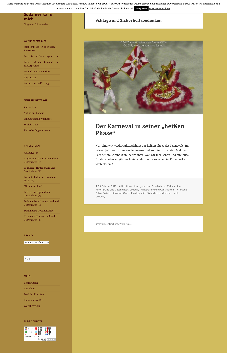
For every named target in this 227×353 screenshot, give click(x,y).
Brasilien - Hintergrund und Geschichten (143, 186)
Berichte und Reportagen (38, 56)
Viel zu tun (30, 107)
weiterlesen (105, 164)
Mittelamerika (32, 186)
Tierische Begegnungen (37, 130)
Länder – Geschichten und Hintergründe (38, 64)
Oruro (126, 193)
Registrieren (31, 282)
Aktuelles (29, 152)
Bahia (99, 193)
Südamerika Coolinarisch (38, 210)
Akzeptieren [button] (141, 8)
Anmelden (29, 288)
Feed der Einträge (34, 294)
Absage (183, 189)
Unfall (175, 193)
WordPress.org (32, 306)
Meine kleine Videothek (37, 71)
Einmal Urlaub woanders (38, 118)
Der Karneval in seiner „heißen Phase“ (140, 129)
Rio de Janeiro (138, 193)
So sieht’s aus (31, 124)
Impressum (30, 77)
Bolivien (107, 193)
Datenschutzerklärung (36, 83)
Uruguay (100, 196)
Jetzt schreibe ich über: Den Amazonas (39, 48)
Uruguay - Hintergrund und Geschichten (152, 189)
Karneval (117, 193)
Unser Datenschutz (159, 8)
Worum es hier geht (35, 40)
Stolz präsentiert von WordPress (113, 224)
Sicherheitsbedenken (159, 193)
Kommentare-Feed (34, 300)
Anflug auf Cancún (34, 113)
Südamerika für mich (39, 17)
